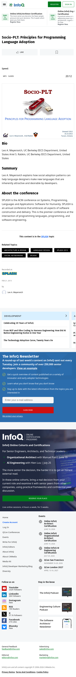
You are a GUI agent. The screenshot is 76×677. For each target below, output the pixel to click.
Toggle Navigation (4, 4)
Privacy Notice (8, 672)
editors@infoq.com (10, 657)
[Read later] (57, 52)
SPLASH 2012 (62, 250)
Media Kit (7, 561)
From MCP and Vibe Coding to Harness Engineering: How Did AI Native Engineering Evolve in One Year (35, 331)
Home (5, 517)
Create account (10, 522)
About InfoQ (8, 551)
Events (6, 537)
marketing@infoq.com (48, 657)
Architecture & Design (15, 250)
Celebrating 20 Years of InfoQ (19, 323)
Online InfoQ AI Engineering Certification (51, 550)
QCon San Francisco (54, 560)
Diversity (7, 571)
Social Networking (13, 255)
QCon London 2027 (53, 567)
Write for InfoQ (10, 542)
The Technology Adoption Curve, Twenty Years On (28, 340)
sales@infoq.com (46, 649)
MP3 (4, 76)
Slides (11, 76)
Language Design (41, 250)
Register (54, 4)
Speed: (5, 68)
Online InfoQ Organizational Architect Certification (51, 537)
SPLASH (44, 236)
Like (22, 52)
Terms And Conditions (26, 672)
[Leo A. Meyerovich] (4, 292)
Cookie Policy (42, 672)
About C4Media (10, 556)
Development (12, 315)
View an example (27, 368)
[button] (28, 410)
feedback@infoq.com (11, 649)
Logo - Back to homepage (16, 4)
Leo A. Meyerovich (15, 292)
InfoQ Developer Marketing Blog (17, 566)
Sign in (68, 4)
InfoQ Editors (9, 546)
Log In (6, 527)
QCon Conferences (11, 532)
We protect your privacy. (12, 416)
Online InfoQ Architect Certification (50, 523)
